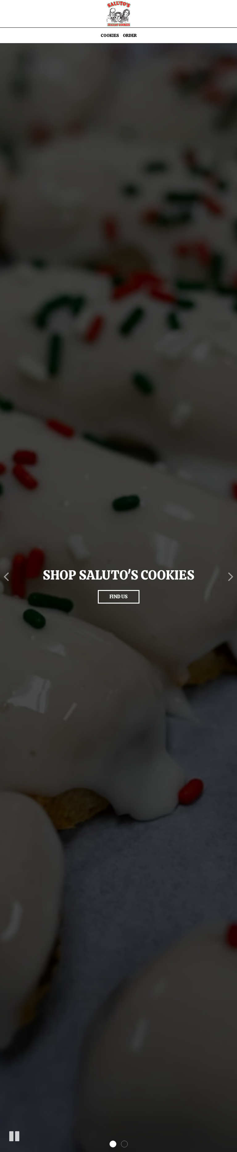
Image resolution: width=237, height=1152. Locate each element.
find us (119, 596)
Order (130, 35)
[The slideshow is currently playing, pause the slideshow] (14, 1135)
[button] (113, 1144)
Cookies (110, 35)
